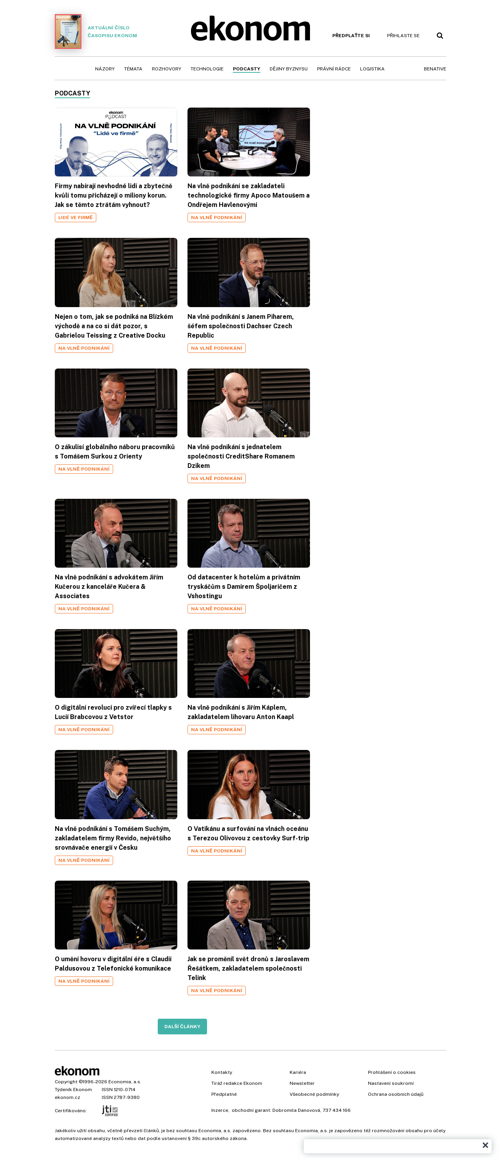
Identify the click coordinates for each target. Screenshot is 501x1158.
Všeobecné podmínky (314, 1094)
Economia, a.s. (124, 1081)
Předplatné (224, 1094)
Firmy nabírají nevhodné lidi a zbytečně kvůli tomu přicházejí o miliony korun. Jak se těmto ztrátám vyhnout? (113, 195)
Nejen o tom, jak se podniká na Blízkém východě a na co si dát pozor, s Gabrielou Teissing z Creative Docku (114, 326)
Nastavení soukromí (391, 1083)
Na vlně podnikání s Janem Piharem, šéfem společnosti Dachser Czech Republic (240, 326)
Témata (133, 69)
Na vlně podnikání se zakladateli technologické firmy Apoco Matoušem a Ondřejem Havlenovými (248, 195)
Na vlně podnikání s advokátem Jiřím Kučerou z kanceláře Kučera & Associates (109, 587)
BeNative (435, 69)
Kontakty (221, 1072)
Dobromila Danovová (296, 1110)
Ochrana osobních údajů (396, 1094)
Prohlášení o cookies (392, 1072)
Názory (105, 69)
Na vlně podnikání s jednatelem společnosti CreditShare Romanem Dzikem (241, 456)
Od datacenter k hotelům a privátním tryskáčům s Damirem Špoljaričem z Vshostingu (243, 587)
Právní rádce (334, 69)
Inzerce (219, 1110)
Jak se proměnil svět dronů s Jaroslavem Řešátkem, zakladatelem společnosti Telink (248, 968)
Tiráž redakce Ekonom (236, 1083)
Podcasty (246, 69)
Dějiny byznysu (289, 69)
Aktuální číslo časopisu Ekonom (96, 31)
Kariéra (298, 1072)
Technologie (207, 69)
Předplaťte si (351, 35)
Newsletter (302, 1083)
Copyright (66, 1081)
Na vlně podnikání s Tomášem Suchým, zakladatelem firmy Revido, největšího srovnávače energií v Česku (113, 838)
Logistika (372, 69)
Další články (182, 1026)
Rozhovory (166, 69)
